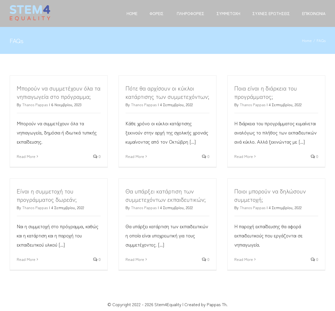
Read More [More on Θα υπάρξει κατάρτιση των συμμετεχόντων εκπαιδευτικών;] (135, 259)
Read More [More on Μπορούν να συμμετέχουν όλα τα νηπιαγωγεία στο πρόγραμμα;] (26, 156)
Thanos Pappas (35, 104)
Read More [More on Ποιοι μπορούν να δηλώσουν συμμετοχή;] (243, 259)
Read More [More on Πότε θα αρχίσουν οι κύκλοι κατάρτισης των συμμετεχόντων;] (135, 156)
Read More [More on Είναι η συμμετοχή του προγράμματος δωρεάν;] (26, 259)
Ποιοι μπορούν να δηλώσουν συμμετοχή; (270, 194)
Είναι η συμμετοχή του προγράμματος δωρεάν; (47, 194)
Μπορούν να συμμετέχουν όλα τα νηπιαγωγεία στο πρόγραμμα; (58, 92)
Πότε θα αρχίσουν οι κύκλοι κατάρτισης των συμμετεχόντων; (167, 92)
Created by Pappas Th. (206, 304)
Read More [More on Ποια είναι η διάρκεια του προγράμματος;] (243, 156)
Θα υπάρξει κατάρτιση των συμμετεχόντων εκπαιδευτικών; (166, 194)
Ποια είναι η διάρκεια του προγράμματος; (265, 92)
